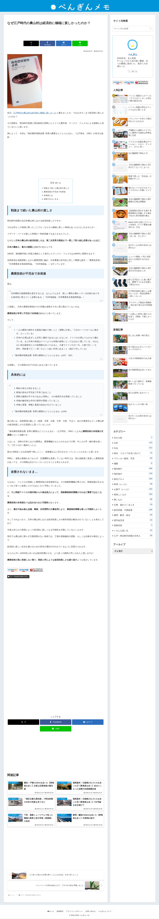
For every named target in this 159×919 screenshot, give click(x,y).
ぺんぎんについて (105, 911)
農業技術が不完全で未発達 (55, 192)
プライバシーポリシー (74, 911)
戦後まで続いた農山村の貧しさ (56, 188)
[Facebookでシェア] (47, 43)
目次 (52, 183)
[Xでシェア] (31, 43)
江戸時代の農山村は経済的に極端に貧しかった (35, 113)
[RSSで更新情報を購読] (136, 71)
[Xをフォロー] (129, 71)
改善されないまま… (52, 199)
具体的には (48, 195)
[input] (132, 28)
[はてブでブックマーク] (63, 43)
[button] (150, 28)
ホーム (50, 911)
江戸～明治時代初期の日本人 (18, 577)
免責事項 (60, 911)
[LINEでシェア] (80, 43)
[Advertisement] (55, 32)
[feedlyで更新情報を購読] (132, 71)
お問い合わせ (90, 911)
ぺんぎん (132, 54)
